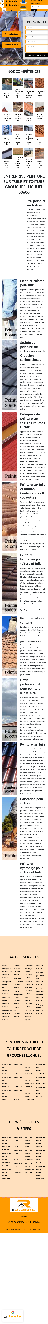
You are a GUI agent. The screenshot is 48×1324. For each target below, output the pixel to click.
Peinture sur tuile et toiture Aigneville (18, 1168)
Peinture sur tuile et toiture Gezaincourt (18, 1094)
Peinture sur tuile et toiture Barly (40, 1080)
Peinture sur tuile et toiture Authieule (6, 1081)
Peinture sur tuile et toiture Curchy (18, 1141)
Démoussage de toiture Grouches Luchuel (6, 1002)
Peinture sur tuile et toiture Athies (29, 1141)
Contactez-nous (11, 45)
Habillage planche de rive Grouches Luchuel (40, 979)
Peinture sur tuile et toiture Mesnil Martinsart (40, 1172)
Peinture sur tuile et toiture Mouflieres (6, 1173)
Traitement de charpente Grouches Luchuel (18, 983)
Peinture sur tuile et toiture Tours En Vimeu (29, 1168)
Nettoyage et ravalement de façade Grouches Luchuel (29, 988)
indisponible (9, 5)
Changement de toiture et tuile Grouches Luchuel (6, 988)
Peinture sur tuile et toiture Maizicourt (18, 1154)
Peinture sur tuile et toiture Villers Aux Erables (40, 1156)
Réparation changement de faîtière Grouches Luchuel (40, 995)
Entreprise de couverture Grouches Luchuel (7, 1015)
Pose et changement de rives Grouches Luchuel (18, 998)
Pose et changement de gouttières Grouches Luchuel (7, 972)
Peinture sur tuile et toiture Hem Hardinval (29, 1081)
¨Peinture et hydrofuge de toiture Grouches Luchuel (29, 972)
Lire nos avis (13, 1319)
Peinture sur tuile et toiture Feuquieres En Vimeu (6, 1159)
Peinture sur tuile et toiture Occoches (40, 1091)
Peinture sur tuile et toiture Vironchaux (40, 1141)
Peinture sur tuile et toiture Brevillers (18, 1068)
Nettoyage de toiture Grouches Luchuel (41, 1009)
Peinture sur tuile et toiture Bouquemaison (18, 1081)
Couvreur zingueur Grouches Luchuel (17, 970)
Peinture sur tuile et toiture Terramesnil (40, 1068)
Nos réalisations (11, 34)
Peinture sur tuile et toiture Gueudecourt (29, 1154)
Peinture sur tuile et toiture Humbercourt (30, 1094)
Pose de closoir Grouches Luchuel (28, 1002)
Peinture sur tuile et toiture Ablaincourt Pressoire (6, 1143)
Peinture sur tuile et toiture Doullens (6, 1094)
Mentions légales (36, 1229)
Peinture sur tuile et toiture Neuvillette (29, 1068)
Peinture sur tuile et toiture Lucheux (6, 1068)
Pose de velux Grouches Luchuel (17, 1012)
